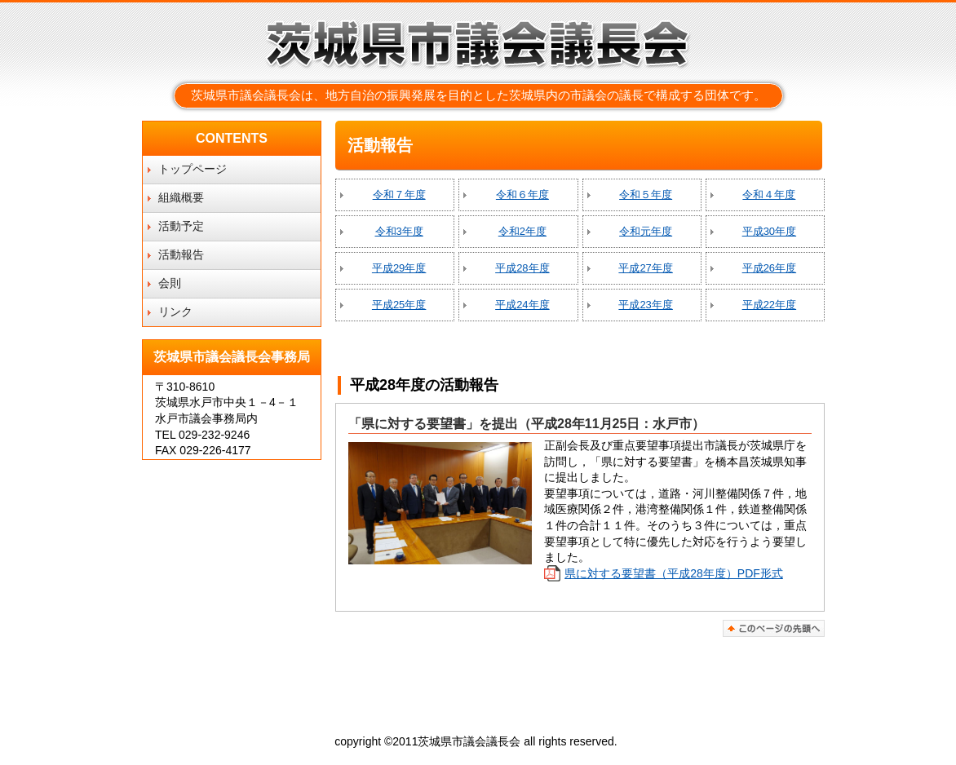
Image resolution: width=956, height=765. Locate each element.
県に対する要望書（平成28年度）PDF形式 (673, 573)
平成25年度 (399, 304)
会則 (169, 283)
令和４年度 (768, 194)
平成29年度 (399, 268)
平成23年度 (645, 304)
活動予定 (181, 225)
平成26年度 (769, 268)
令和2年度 (522, 231)
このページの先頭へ (774, 628)
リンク (175, 311)
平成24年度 (522, 304)
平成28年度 (522, 268)
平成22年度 (769, 304)
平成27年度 (645, 268)
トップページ (192, 168)
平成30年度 (769, 231)
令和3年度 (399, 231)
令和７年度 (399, 194)
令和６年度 (522, 194)
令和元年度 (645, 231)
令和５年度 (645, 194)
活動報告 (181, 254)
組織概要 (181, 197)
